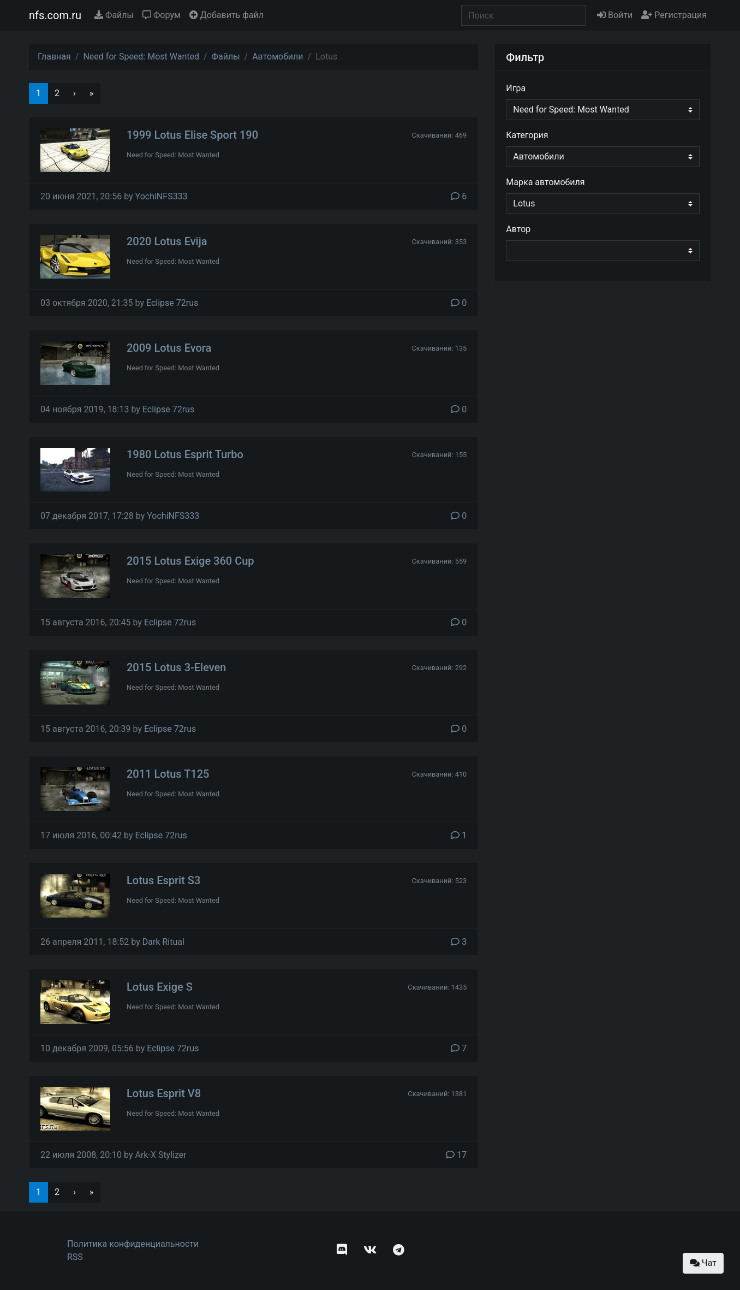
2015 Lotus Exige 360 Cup (190, 560)
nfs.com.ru (55, 15)
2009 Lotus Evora (169, 347)
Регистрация (674, 15)
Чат (703, 1263)
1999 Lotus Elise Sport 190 (192, 134)
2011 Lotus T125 (168, 773)
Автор (518, 229)
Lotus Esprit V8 (164, 1093)
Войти (614, 15)
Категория (527, 135)
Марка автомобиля (545, 182)
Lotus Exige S (160, 986)
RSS (75, 1257)
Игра (516, 88)
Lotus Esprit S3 (163, 880)
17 (456, 1155)
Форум (161, 15)
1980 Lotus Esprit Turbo (185, 454)
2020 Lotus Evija (167, 241)
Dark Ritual (163, 942)
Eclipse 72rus (172, 303)
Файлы (114, 15)
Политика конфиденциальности (133, 1244)
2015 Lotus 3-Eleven (176, 667)
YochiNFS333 (161, 196)
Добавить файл (226, 15)
